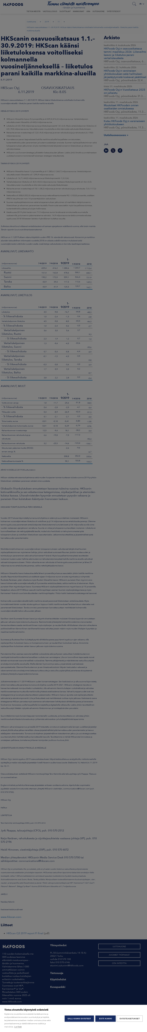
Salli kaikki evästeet (79, 1018)
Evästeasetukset (130, 1018)
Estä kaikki (105, 1018)
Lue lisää (18, 1027)
